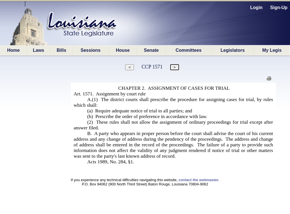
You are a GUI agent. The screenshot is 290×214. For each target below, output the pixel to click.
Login (256, 7)
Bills (61, 50)
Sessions (91, 50)
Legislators (233, 50)
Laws (38, 50)
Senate (151, 50)
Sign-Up (278, 7)
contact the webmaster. (198, 180)
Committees (189, 50)
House (123, 50)
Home (13, 50)
